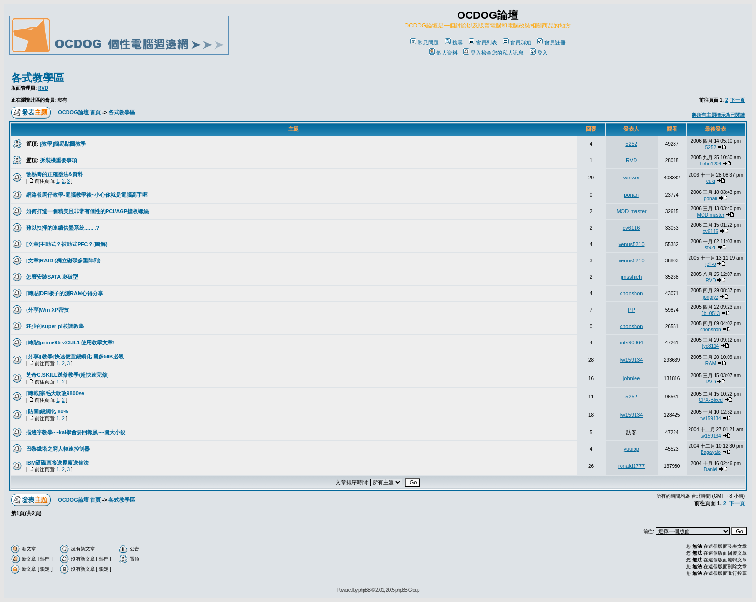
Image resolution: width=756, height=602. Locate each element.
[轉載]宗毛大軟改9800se (55, 393)
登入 (539, 52)
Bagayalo (711, 452)
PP (631, 310)
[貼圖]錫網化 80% (47, 411)
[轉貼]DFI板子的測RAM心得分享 (64, 293)
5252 (631, 144)
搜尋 (454, 42)
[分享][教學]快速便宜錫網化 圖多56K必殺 (75, 356)
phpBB (364, 590)
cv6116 (631, 228)
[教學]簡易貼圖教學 (63, 144)
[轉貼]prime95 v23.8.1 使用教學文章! (70, 342)
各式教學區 (37, 78)
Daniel (710, 469)
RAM (710, 363)
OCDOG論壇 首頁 (79, 112)
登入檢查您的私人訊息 (493, 52)
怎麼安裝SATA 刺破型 (52, 277)
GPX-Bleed (711, 400)
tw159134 (631, 360)
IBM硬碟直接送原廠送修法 (57, 462)
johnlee (631, 378)
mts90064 (631, 342)
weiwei (631, 177)
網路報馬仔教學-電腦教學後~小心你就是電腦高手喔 (87, 195)
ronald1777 (631, 466)
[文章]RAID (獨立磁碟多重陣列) (63, 260)
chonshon (631, 293)
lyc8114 (710, 346)
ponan (631, 195)
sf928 (710, 247)
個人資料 (443, 52)
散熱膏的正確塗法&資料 (54, 174)
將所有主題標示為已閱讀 (718, 115)
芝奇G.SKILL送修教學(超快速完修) (67, 375)
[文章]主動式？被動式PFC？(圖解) (67, 244)
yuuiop (631, 449)
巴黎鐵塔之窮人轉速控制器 (58, 449)
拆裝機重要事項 (58, 160)
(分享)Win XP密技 (47, 310)
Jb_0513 (711, 313)
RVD (43, 88)
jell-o (710, 264)
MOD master (631, 211)
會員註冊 (551, 42)
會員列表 (483, 42)
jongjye (710, 297)
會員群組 (517, 42)
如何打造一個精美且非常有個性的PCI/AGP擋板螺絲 (87, 211)
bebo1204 (711, 163)
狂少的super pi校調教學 (55, 326)
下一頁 (737, 100)
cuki (710, 181)
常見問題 (424, 42)
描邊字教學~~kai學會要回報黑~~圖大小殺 (75, 432)
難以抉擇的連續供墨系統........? (62, 228)
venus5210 (632, 244)
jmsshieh (631, 277)
